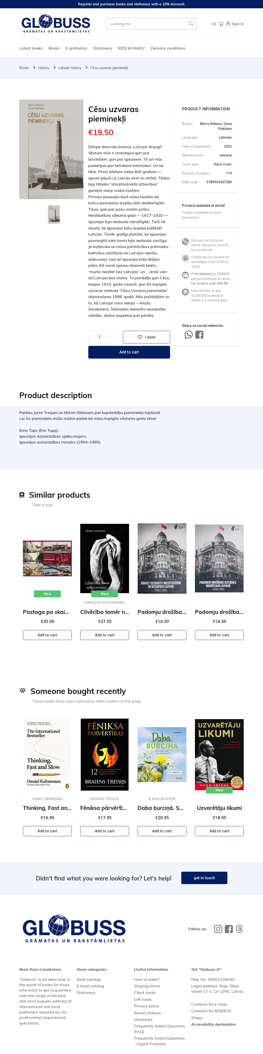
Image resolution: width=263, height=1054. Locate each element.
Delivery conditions (168, 48)
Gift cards (143, 999)
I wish (146, 337)
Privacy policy (146, 1005)
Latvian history (69, 68)
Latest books (31, 48)
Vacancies (143, 1019)
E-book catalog (90, 985)
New (47, 594)
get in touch (204, 878)
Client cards (145, 992)
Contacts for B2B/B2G (211, 1010)
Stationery (102, 48)
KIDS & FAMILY (131, 48)
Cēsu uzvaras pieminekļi (109, 68)
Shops (196, 1017)
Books (54, 48)
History (43, 68)
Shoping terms (147, 985)
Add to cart (129, 352)
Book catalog (89, 979)
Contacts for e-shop (209, 1004)
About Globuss (147, 1012)
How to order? (147, 979)
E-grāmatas (76, 48)
